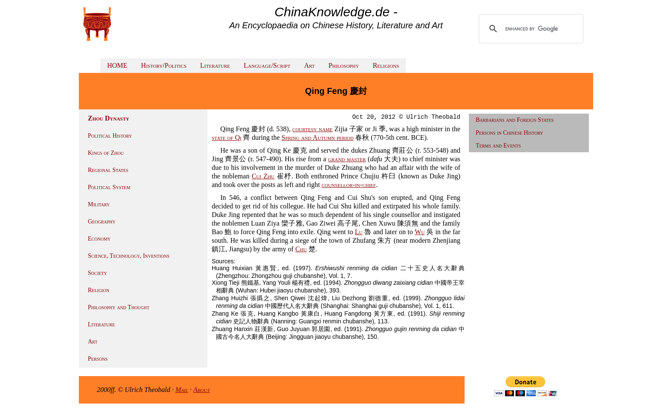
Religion (98, 290)
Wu (420, 231)
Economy (99, 238)
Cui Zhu (263, 176)
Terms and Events (498, 145)
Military (99, 204)
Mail (181, 389)
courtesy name (312, 129)
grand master (347, 159)
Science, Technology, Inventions (128, 256)
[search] (531, 29)
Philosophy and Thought (119, 307)
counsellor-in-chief (348, 184)
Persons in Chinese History (509, 133)
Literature (215, 65)
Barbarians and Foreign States (515, 120)
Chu (301, 249)
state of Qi (226, 137)
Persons (98, 359)
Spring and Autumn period (318, 137)
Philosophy (343, 65)
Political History (110, 136)
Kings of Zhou (105, 153)
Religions (386, 65)
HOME (117, 65)
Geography (102, 221)
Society (97, 273)
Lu (359, 231)
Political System (109, 187)
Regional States (108, 170)
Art (309, 65)
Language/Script (267, 65)
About (201, 389)
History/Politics (163, 65)
